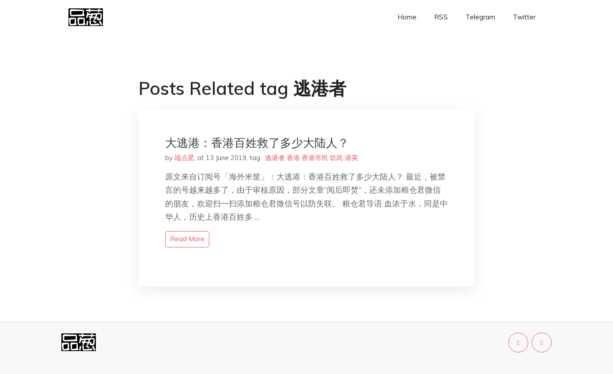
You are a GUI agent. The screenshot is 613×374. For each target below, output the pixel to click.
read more (187, 239)
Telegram (480, 17)
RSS (441, 17)
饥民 (336, 157)
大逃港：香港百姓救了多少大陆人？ (257, 142)
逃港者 (275, 157)
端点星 (184, 157)
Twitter (524, 17)
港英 (351, 157)
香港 (293, 157)
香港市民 (315, 157)
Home (406, 17)
